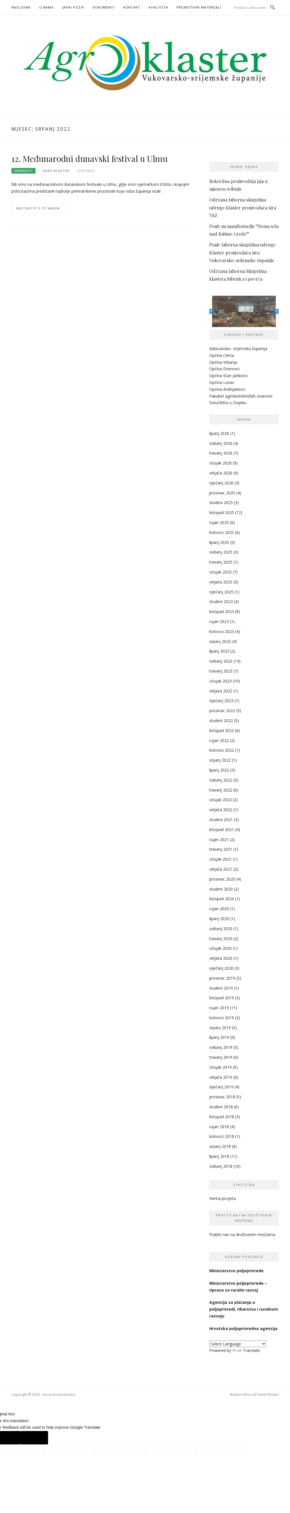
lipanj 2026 (219, 433)
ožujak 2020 (220, 948)
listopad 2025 (221, 512)
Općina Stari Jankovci (228, 375)
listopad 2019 (221, 997)
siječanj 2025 (221, 592)
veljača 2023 (220, 691)
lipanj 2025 (219, 542)
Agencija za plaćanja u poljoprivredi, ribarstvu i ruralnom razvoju (243, 1309)
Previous (211, 311)
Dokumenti (104, 7)
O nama (46, 7)
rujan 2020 (219, 908)
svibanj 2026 (220, 443)
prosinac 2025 (222, 493)
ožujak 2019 (220, 1067)
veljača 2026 (220, 473)
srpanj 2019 (220, 1027)
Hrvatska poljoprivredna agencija (244, 1328)
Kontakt (131, 7)
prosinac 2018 (222, 1096)
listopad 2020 (221, 898)
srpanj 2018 (220, 1146)
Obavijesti (23, 171)
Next (276, 311)
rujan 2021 (219, 839)
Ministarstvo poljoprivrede (237, 1270)
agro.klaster (56, 170)
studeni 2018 (221, 1106)
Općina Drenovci (224, 368)
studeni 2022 (221, 720)
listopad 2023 (221, 611)
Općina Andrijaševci (227, 389)
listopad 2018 (221, 1116)
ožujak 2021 (220, 859)
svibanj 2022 (220, 780)
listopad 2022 (221, 730)
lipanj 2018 (219, 1156)
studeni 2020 (221, 889)
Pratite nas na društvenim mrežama (242, 1234)
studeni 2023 (221, 601)
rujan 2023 (219, 621)
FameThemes (268, 1394)
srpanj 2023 (220, 641)
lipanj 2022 (219, 770)
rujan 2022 (219, 740)
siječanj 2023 (221, 700)
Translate (246, 1350)
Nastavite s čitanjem (38, 208)
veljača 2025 (220, 582)
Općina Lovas (221, 382)
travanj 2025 (220, 562)
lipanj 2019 (219, 1037)
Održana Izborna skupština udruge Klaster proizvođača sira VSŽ (242, 207)
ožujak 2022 (220, 799)
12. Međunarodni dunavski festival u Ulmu (89, 158)
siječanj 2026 (221, 483)
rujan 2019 (219, 1007)
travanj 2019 (220, 1057)
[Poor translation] (34, 1437)
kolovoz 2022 (221, 750)
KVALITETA (158, 7)
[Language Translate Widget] (237, 1344)
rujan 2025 (219, 522)
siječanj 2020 (221, 968)
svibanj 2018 (220, 1166)
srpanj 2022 (220, 760)
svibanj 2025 (220, 552)
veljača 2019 (220, 1077)
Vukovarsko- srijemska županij (237, 348)
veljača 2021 (220, 869)
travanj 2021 (220, 849)
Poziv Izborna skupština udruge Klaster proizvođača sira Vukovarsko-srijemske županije (242, 252)
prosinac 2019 (222, 978)
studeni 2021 (221, 819)
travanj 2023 (220, 671)
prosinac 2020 (222, 879)
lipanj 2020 (219, 918)
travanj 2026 (220, 453)
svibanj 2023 (220, 661)
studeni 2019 (221, 988)
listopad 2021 (221, 829)
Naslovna (21, 7)
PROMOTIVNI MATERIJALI (199, 7)
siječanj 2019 (221, 1086)
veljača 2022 (220, 809)
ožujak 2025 (220, 572)
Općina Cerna (221, 355)
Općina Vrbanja (223, 362)
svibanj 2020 (220, 928)
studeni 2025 (221, 502)
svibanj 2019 (220, 1047)
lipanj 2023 (219, 651)
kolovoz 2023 (221, 631)
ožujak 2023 (220, 681)
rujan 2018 (219, 1126)
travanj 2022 (220, 790)
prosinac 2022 (222, 710)
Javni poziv (73, 7)
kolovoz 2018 (221, 1136)
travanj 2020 (220, 938)
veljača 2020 (220, 958)
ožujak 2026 (220, 463)
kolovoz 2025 (221, 532)
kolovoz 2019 (221, 1017)
